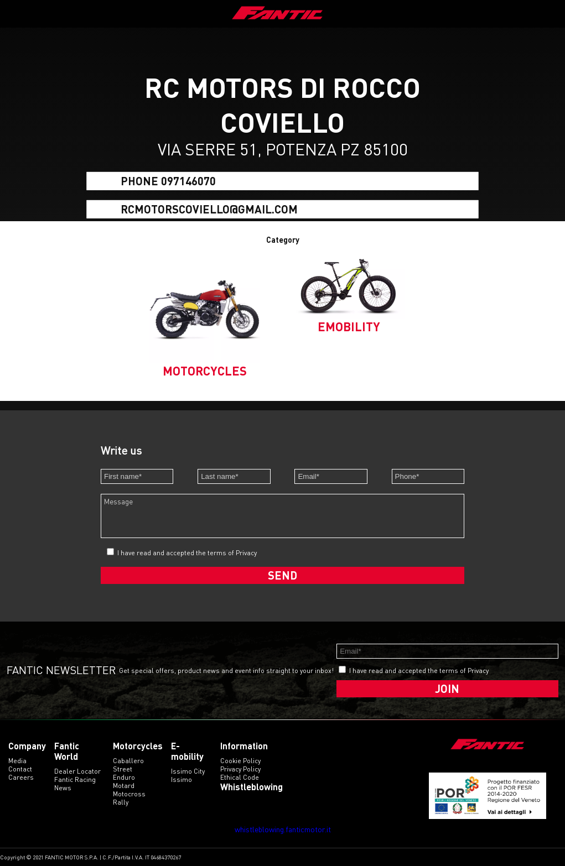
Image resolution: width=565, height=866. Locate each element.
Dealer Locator (77, 771)
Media (17, 761)
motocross (129, 794)
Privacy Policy (240, 769)
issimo (181, 779)
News (62, 788)
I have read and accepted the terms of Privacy (187, 553)
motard (123, 785)
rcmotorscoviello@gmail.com (209, 208)
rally (120, 802)
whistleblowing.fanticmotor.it (283, 829)
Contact (20, 769)
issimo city (188, 771)
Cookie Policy (240, 761)
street (122, 769)
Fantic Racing (75, 779)
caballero (128, 761)
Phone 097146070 (168, 180)
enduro (124, 777)
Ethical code (239, 777)
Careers (21, 777)
